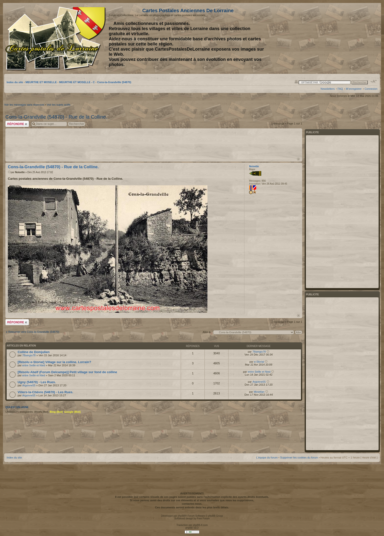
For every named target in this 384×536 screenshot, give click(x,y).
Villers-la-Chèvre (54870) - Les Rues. (45, 392)
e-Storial (259, 361)
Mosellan (259, 391)
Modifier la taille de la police (373, 81)
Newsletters (328, 88)
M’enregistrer (353, 88)
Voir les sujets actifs (59, 104)
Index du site (15, 82)
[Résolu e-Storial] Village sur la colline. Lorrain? (54, 362)
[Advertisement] (339, 38)
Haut (298, 159)
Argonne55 (29, 385)
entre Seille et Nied (33, 365)
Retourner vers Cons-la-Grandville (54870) (33, 331)
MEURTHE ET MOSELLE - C (77, 82)
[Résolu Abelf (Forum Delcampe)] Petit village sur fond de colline (67, 372)
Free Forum (203, 518)
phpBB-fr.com (200, 525)
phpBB (181, 515)
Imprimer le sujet (296, 81)
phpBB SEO (192, 527)
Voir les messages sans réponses (24, 104)
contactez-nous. (192, 503)
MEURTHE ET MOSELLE (41, 82)
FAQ (340, 88)
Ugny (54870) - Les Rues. (37, 382)
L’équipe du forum (266, 457)
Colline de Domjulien (33, 352)
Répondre (17, 124)
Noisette (19, 172)
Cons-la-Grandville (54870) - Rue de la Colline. (56, 117)
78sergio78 (29, 355)
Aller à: (207, 332)
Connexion (370, 88)
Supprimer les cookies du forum (299, 457)
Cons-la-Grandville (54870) (114, 82)
